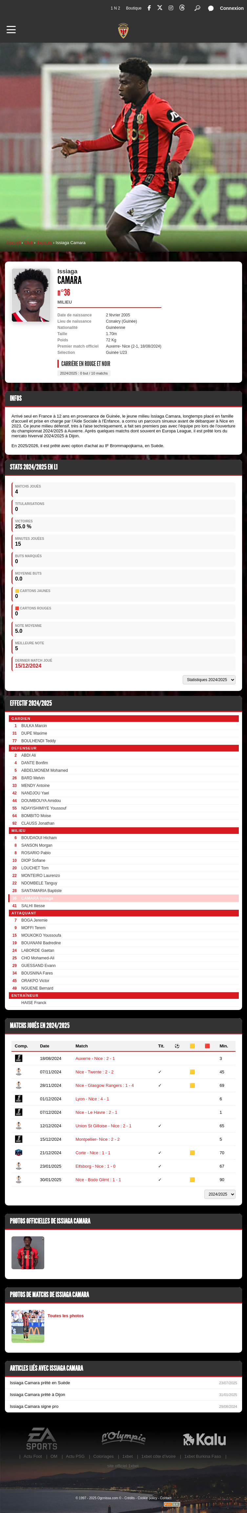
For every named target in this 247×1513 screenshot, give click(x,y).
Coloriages (103, 1456)
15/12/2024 (28, 666)
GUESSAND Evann (38, 965)
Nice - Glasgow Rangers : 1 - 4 (104, 1085)
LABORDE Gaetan (37, 950)
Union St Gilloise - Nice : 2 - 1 (103, 1125)
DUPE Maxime (34, 733)
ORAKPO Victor (35, 980)
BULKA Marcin (34, 725)
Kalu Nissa (204, 1438)
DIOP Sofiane (33, 860)
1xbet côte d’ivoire (158, 1456)
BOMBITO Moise (36, 816)
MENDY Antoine (35, 785)
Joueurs (44, 242)
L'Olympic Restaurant (123, 1438)
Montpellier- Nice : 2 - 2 (97, 1139)
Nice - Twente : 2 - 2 (94, 1071)
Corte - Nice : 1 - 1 (92, 1152)
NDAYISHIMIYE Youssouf (43, 808)
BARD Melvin (33, 778)
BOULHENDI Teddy (38, 741)
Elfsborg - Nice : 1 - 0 (95, 1166)
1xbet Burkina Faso (202, 1456)
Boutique (133, 8)
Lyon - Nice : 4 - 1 (92, 1098)
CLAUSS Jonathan (37, 823)
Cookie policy (147, 1498)
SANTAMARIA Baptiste (41, 890)
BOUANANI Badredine (41, 943)
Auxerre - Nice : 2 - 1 (95, 1058)
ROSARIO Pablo (36, 853)
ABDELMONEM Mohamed (44, 770)
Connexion (232, 8)
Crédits (129, 1498)
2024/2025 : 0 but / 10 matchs (84, 373)
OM (54, 1456)
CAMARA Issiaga (37, 898)
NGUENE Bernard (37, 988)
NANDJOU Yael (35, 793)
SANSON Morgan (36, 845)
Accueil (13, 242)
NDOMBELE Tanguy (39, 883)
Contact (165, 1498)
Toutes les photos (66, 1315)
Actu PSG (75, 1456)
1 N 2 (115, 8)
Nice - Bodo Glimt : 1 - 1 (98, 1179)
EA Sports (42, 1438)
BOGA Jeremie (34, 920)
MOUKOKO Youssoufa (41, 935)
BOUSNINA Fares (37, 973)
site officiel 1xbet (123, 1465)
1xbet (127, 1456)
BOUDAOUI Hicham (39, 838)
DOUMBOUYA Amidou (41, 800)
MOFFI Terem (33, 928)
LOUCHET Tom (35, 868)
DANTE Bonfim (34, 763)
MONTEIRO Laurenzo (40, 875)
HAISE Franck (33, 1002)
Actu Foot (33, 1456)
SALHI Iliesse (33, 906)
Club (28, 242)
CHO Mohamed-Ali (37, 958)
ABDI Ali (28, 755)
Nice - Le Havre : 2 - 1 (96, 1112)
